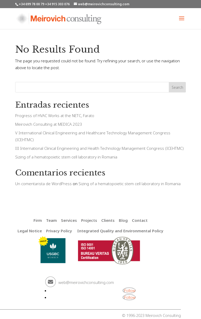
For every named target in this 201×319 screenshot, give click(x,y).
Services (69, 220)
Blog (123, 220)
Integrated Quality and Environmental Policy (120, 230)
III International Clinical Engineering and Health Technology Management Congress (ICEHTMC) (99, 148)
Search (177, 87)
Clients (108, 220)
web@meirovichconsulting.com (86, 282)
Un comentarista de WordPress (43, 183)
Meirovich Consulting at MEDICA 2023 (48, 124)
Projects (89, 220)
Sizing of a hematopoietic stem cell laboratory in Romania (66, 157)
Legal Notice (30, 230)
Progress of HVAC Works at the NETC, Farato (54, 115)
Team (51, 220)
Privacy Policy (59, 230)
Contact (140, 220)
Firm (38, 220)
